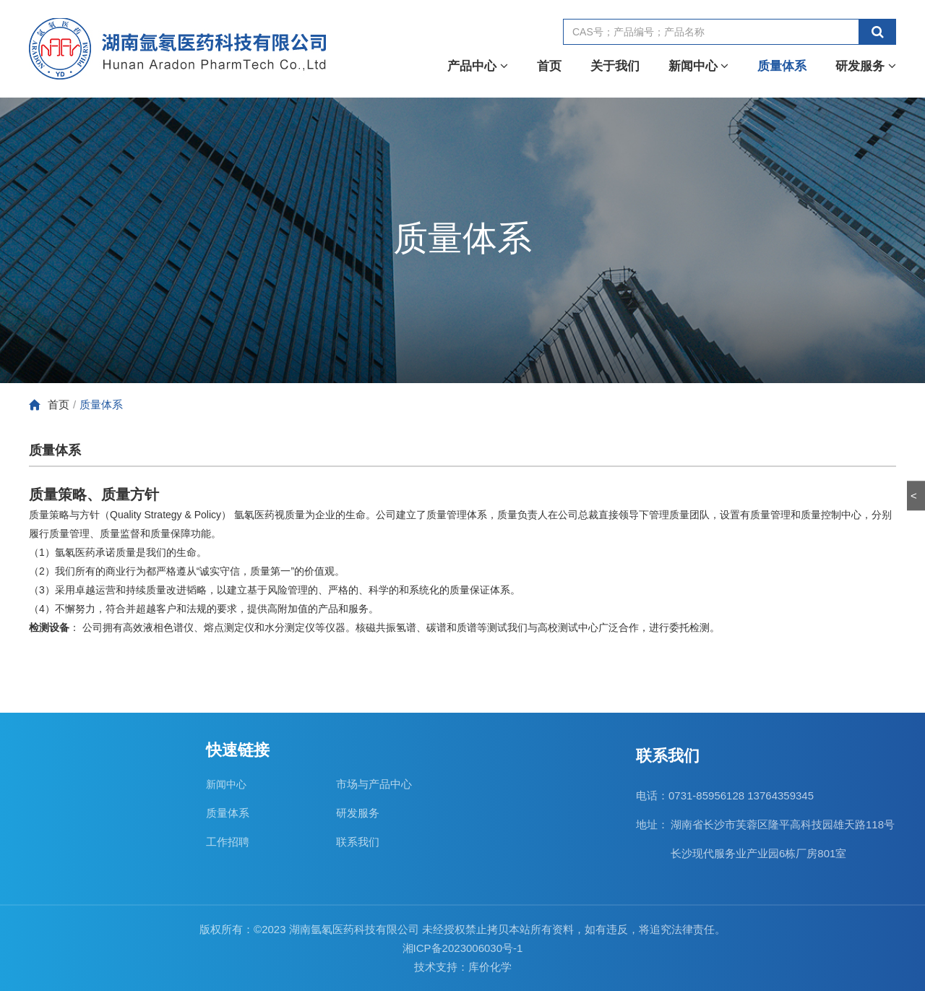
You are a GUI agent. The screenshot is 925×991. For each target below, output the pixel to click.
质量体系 (781, 66)
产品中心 (477, 66)
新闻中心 (698, 66)
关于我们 (615, 66)
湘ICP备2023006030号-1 (463, 948)
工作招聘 (227, 842)
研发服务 (865, 66)
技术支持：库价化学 (463, 967)
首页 (549, 66)
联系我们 (357, 842)
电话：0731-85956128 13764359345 (725, 795)
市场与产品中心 (374, 784)
